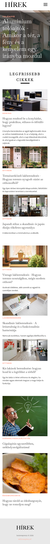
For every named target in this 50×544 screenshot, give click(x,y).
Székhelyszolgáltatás (16, 438)
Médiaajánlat (25, 539)
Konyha (7, 113)
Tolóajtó (9, 17)
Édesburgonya (12, 496)
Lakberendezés (12, 318)
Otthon (7, 171)
